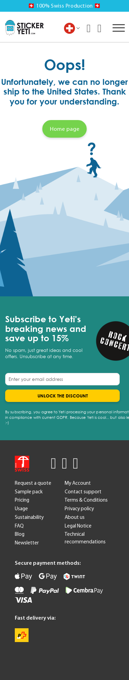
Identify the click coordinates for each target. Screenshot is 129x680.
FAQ (19, 526)
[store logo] (24, 28)
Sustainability (29, 517)
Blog (19, 534)
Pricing (22, 500)
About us (75, 517)
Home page (64, 128)
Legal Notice (78, 526)
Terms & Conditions (86, 500)
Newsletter (27, 543)
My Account (78, 483)
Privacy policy (79, 508)
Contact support (83, 492)
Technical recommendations (85, 538)
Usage (21, 508)
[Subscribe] (62, 396)
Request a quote (33, 483)
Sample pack (29, 492)
